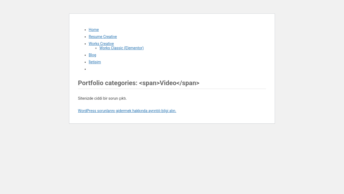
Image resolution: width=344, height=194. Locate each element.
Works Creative (101, 43)
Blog (92, 55)
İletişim (95, 62)
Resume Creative (103, 36)
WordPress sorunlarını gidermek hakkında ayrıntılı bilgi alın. (127, 111)
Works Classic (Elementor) (121, 48)
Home (94, 29)
